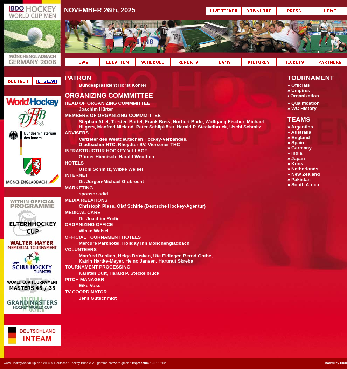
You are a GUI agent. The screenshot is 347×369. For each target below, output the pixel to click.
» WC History (302, 108)
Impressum (140, 363)
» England (298, 137)
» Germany (299, 148)
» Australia (299, 132)
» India (294, 153)
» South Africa (303, 184)
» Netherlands (302, 169)
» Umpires (298, 90)
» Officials (298, 85)
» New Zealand (303, 174)
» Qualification (303, 103)
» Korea (296, 163)
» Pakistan (299, 179)
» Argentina (300, 127)
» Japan (296, 158)
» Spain (295, 142)
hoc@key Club (336, 363)
